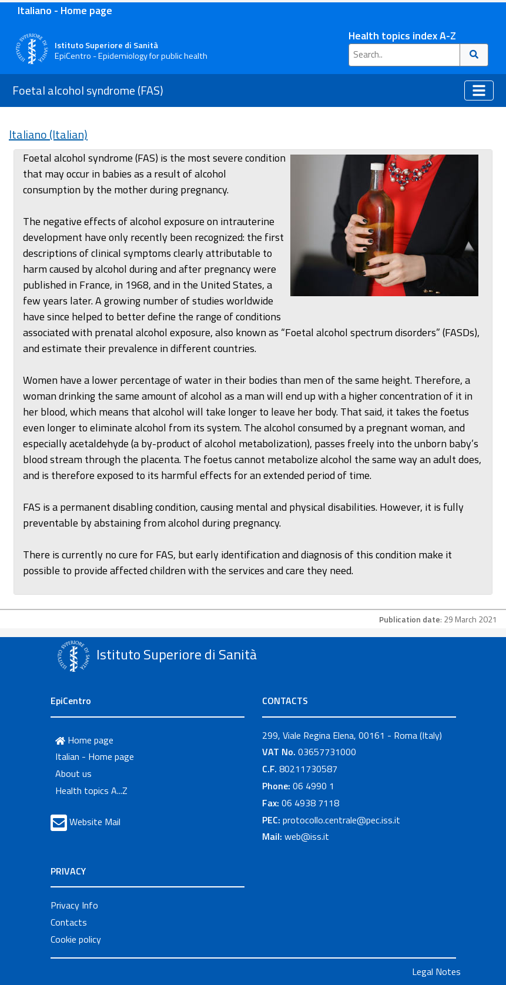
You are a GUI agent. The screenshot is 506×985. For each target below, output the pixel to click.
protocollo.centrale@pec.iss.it (341, 820)
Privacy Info (74, 905)
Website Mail (94, 822)
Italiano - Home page (65, 10)
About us (73, 773)
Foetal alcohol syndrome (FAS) (87, 90)
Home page (84, 740)
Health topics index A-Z (402, 35)
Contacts (69, 922)
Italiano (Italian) (48, 134)
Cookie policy (76, 939)
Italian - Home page (94, 756)
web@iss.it (306, 836)
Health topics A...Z (91, 790)
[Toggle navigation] (479, 90)
